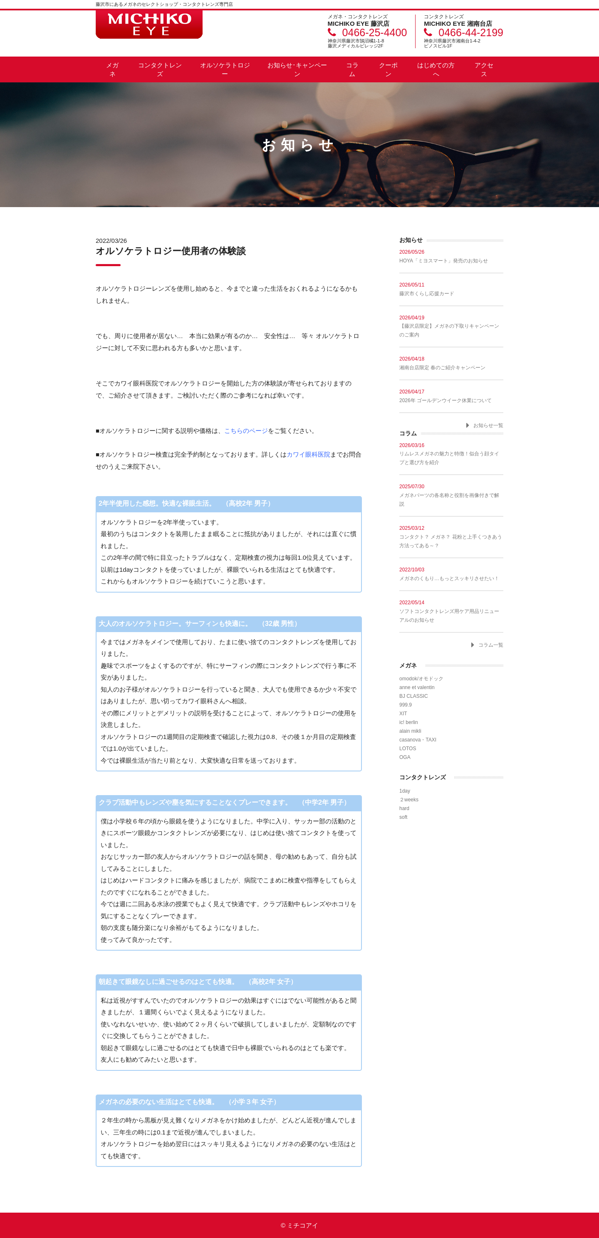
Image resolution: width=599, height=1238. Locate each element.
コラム (352, 69)
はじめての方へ (436, 69)
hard (404, 808)
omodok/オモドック (421, 679)
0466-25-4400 (374, 32)
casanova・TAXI (417, 740)
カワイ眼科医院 (308, 454)
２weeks (408, 800)
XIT (403, 714)
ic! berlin (408, 722)
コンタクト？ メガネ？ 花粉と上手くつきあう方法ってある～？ (451, 537)
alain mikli (410, 731)
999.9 (405, 705)
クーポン (388, 69)
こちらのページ (246, 430)
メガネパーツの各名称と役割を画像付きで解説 (451, 495)
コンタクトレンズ (160, 69)
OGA (405, 757)
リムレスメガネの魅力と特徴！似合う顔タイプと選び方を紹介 (451, 454)
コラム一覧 (490, 645)
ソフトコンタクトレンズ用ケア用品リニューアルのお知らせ (451, 611)
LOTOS (407, 748)
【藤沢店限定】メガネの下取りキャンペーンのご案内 (451, 326)
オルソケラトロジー (225, 69)
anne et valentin (417, 687)
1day (404, 791)
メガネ (112, 69)
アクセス (484, 69)
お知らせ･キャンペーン (297, 69)
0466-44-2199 (470, 32)
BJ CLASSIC (413, 696)
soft (403, 817)
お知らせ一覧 (488, 425)
